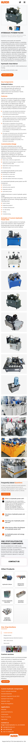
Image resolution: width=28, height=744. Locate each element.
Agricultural (4, 719)
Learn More (5, 681)
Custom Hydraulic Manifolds (8, 691)
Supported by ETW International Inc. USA (14, 741)
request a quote (7, 75)
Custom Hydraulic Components (12, 689)
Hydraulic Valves (5, 701)
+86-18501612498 (7, 729)
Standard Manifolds (6, 694)
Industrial (3, 709)
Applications (5, 707)
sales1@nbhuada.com (9, 727)
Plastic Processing (6, 717)
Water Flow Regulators (7, 703)
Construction (4, 714)
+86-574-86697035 (8, 731)
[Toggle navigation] (24, 2)
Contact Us (5, 494)
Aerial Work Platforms (7, 712)
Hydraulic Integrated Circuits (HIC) (10, 696)
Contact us (5, 723)
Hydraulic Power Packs (7, 698)
